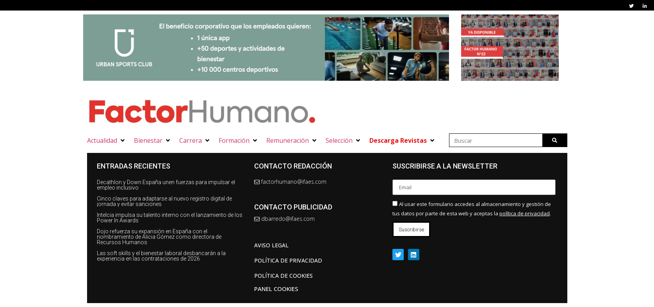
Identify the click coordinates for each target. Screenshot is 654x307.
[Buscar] (554, 140)
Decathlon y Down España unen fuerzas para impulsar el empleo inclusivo (166, 185)
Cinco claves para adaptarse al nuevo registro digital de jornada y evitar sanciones (164, 201)
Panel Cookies (276, 289)
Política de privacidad (288, 260)
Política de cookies (283, 275)
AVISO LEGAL (271, 245)
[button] (106, 140)
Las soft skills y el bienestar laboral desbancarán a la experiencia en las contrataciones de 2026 (161, 256)
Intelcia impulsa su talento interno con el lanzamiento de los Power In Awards (169, 218)
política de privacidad (524, 213)
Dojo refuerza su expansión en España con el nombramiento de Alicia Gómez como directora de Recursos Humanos (159, 236)
